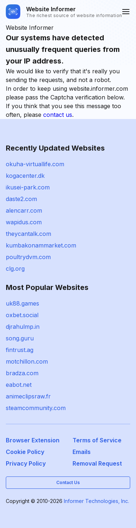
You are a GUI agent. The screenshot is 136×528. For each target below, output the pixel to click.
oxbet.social (22, 315)
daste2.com (21, 198)
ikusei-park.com (28, 187)
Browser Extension (32, 440)
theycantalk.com (28, 233)
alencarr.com (24, 210)
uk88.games (22, 303)
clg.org (15, 268)
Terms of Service (97, 440)
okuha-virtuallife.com (35, 164)
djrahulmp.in (23, 326)
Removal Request (97, 463)
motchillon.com (27, 361)
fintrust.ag (19, 349)
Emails (82, 451)
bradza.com (22, 373)
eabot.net (19, 384)
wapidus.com (24, 222)
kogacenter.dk (25, 175)
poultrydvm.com (28, 257)
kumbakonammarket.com (41, 245)
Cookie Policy (25, 451)
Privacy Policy (26, 463)
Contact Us (68, 482)
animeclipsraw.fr (28, 396)
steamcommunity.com (36, 408)
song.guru (20, 338)
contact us (57, 114)
